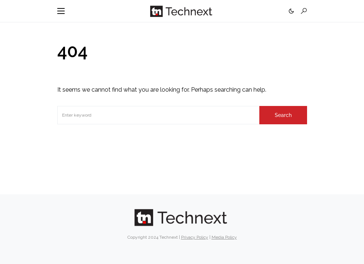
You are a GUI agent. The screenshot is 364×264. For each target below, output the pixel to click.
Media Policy (224, 237)
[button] (61, 11)
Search (283, 115)
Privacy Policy (194, 237)
